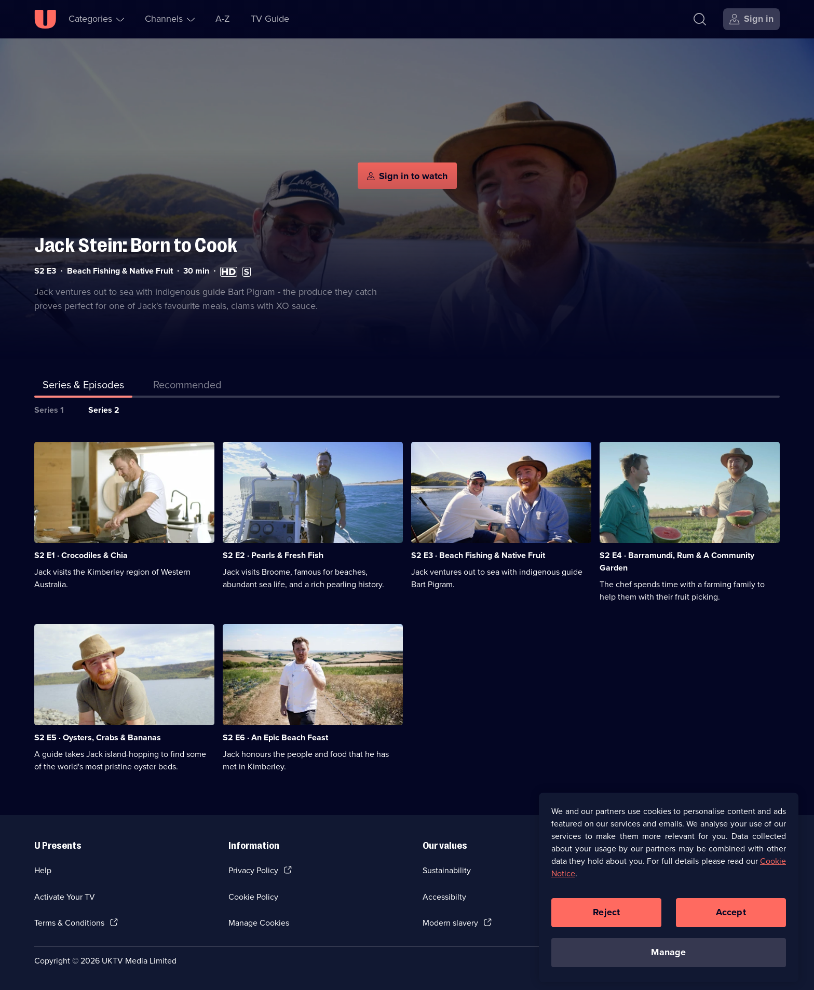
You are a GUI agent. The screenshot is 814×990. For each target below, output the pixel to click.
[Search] (700, 19)
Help (42, 870)
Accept (731, 918)
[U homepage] (45, 19)
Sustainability (447, 870)
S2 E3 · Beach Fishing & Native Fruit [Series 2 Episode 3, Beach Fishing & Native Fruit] (478, 555)
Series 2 (103, 410)
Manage (668, 958)
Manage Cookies (258, 923)
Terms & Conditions (69, 923)
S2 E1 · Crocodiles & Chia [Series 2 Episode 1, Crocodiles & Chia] (81, 555)
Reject (606, 918)
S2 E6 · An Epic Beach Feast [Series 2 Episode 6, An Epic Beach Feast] (275, 737)
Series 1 (49, 410)
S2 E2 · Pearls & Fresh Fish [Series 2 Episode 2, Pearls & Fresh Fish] (273, 555)
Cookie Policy (253, 897)
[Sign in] (751, 19)
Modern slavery (450, 923)
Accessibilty (444, 897)
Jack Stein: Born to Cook (135, 245)
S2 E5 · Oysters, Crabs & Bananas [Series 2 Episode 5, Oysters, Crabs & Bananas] (97, 737)
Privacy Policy (253, 870)
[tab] (187, 387)
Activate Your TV (64, 897)
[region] (668, 893)
